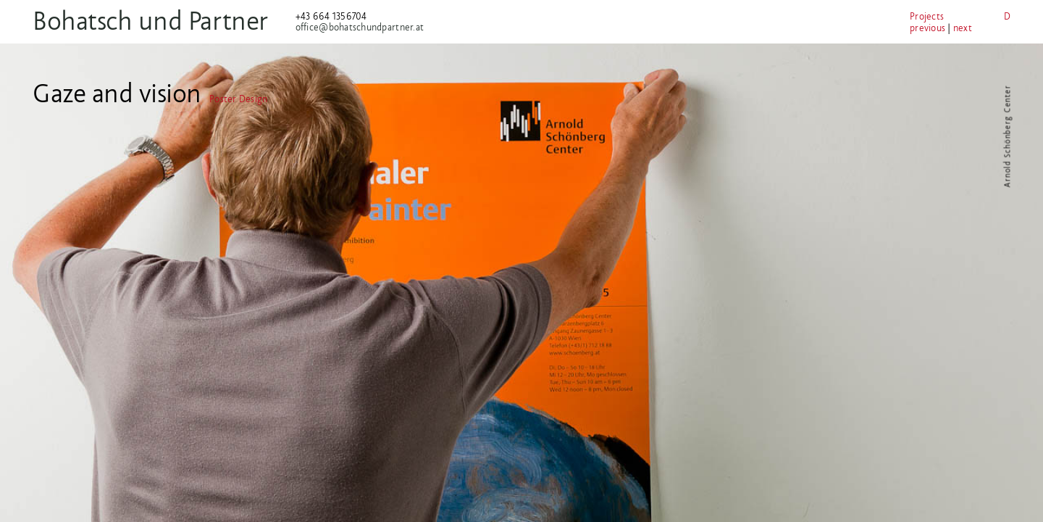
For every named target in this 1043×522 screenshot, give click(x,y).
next (901, 27)
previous (866, 27)
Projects (865, 16)
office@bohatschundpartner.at (379, 27)
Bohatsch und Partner (170, 20)
